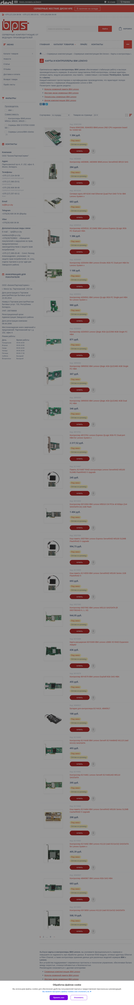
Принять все (58, 998)
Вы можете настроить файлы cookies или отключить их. (66, 992)
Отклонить (79, 998)
